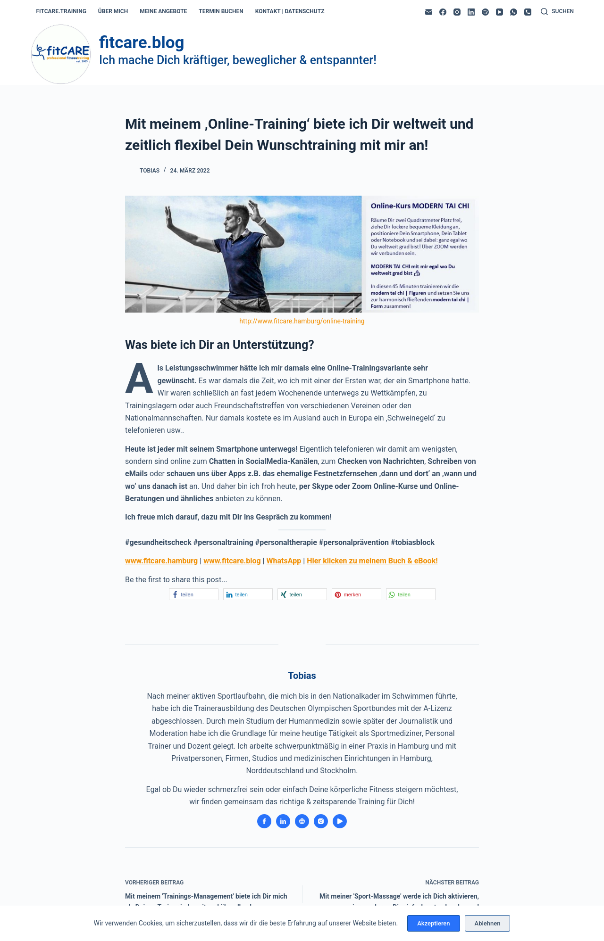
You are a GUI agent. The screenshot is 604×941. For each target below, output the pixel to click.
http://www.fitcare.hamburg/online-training (301, 321)
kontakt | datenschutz (290, 11)
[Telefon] (527, 12)
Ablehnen (488, 923)
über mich (113, 11)
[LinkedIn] (471, 12)
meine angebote (163, 11)
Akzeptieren (433, 923)
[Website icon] (302, 821)
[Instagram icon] (321, 821)
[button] (193, 594)
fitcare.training (61, 11)
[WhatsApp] (513, 12)
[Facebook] (442, 12)
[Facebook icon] (264, 821)
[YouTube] (499, 12)
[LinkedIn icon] (283, 821)
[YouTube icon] (340, 821)
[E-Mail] (428, 12)
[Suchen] (557, 12)
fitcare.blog (141, 42)
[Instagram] (457, 12)
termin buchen (221, 11)
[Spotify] (485, 12)
